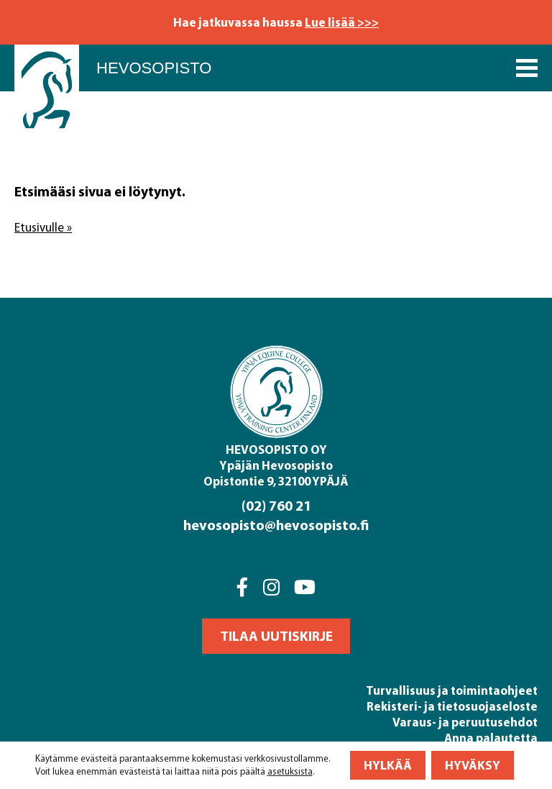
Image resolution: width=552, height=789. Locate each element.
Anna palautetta (491, 737)
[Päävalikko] (527, 68)
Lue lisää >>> (342, 21)
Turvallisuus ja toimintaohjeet (452, 690)
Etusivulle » (43, 227)
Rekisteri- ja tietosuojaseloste (452, 705)
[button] (276, 636)
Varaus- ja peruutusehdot (465, 721)
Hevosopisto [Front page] (153, 68)
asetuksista (290, 771)
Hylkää (388, 764)
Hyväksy (472, 764)
